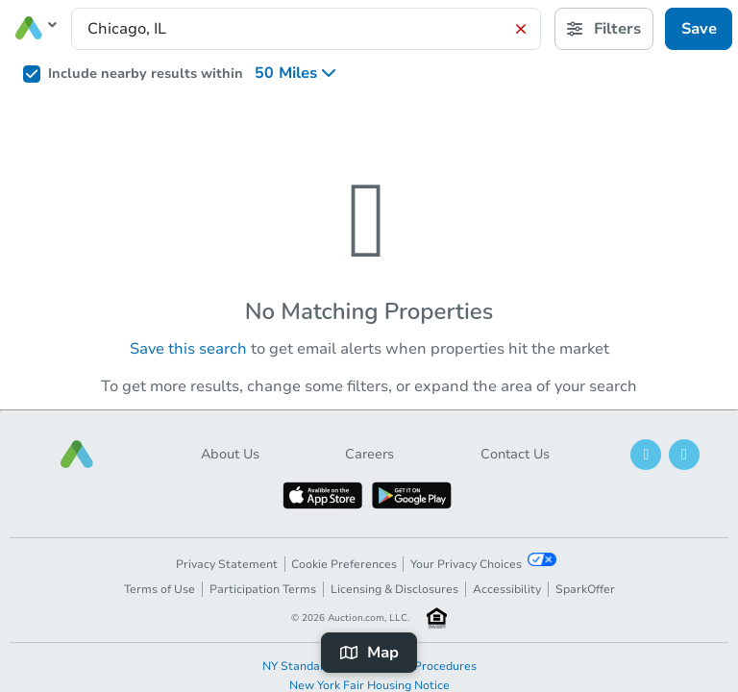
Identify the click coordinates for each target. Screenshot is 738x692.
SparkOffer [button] (585, 589)
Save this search (188, 348)
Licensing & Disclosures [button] (394, 589)
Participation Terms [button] (262, 589)
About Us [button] (230, 454)
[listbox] (301, 73)
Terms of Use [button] (159, 589)
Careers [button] (369, 454)
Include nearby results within (145, 74)
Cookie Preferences (344, 564)
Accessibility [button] (507, 589)
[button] (77, 454)
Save (699, 28)
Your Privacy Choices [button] (483, 562)
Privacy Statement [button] (227, 564)
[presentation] (306, 29)
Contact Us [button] (515, 454)
